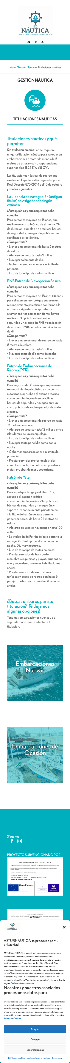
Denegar (35, 1039)
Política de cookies (16, 1058)
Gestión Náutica (26, 67)
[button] (64, 927)
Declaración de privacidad (38, 1058)
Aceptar (35, 1029)
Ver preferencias (35, 1049)
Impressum (57, 1058)
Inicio (12, 67)
